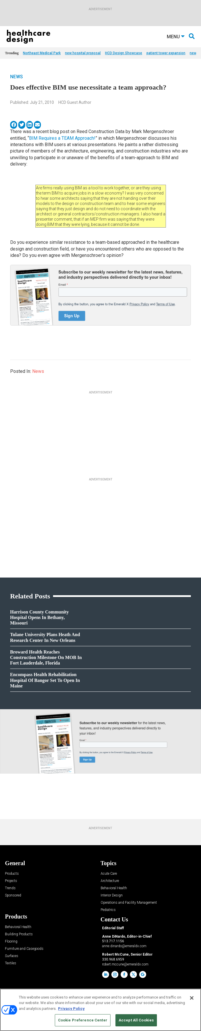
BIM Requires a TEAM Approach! (62, 138)
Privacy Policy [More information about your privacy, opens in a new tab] (71, 1008)
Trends (10, 888)
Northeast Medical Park (42, 53)
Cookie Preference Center (82, 1020)
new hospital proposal (83, 53)
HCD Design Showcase (123, 53)
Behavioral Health (114, 888)
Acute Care (109, 874)
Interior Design (112, 895)
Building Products (19, 934)
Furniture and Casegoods (24, 949)
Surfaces (11, 956)
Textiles (10, 963)
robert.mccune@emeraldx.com (125, 964)
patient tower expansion (165, 53)
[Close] (191, 998)
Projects (11, 881)
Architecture (110, 881)
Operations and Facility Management (129, 903)
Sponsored (13, 895)
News (16, 76)
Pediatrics (108, 910)
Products (12, 874)
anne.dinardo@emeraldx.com (124, 946)
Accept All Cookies (136, 1020)
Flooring (11, 941)
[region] (100, 1010)
